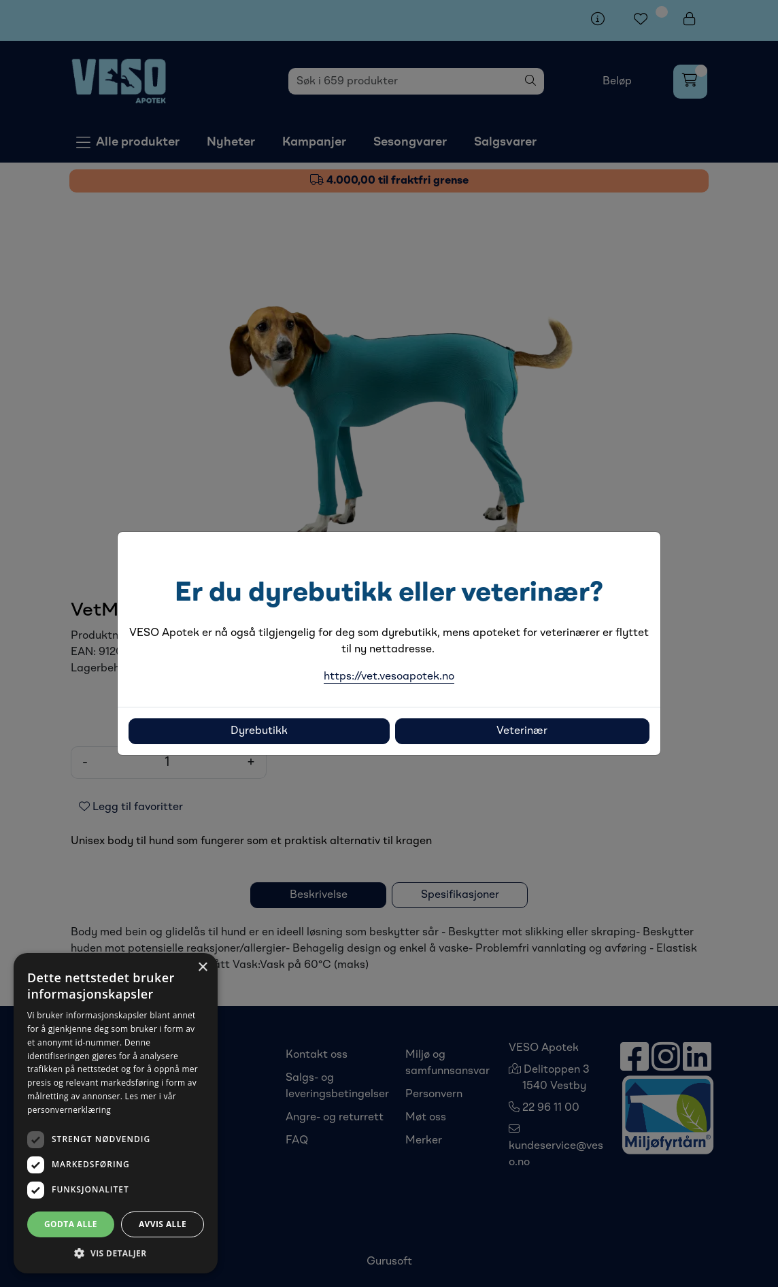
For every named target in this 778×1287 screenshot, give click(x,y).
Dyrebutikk (259, 731)
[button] (115, 1253)
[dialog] (116, 1113)
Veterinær (521, 731)
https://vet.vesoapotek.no (389, 676)
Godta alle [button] (70, 1224)
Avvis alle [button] (162, 1224)
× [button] (202, 968)
